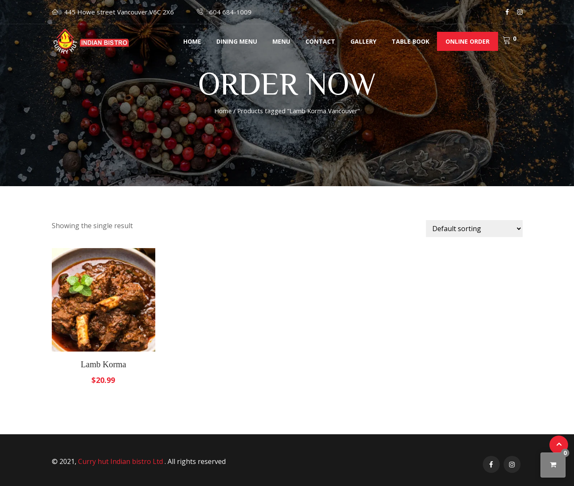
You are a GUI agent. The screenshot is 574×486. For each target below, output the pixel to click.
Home (192, 41)
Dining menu (236, 41)
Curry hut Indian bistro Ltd (121, 461)
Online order (467, 41)
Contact (320, 41)
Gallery (363, 41)
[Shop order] (474, 228)
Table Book (410, 41)
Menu (281, 41)
